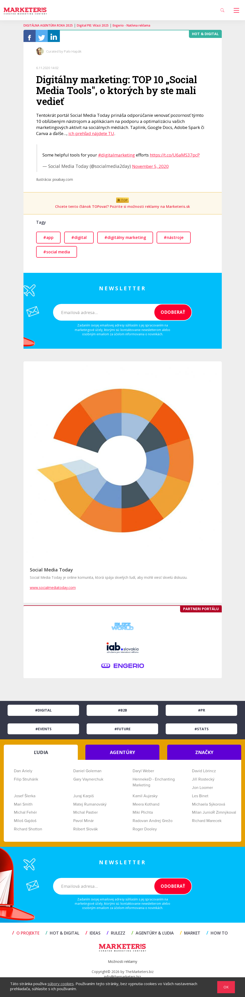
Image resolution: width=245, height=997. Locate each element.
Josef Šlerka (24, 798)
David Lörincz (204, 773)
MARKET (190, 935)
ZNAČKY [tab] (204, 755)
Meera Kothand (146, 806)
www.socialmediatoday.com (53, 590)
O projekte (25, 935)
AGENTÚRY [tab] (122, 755)
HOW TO (217, 935)
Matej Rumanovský (90, 806)
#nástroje (174, 240)
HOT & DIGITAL (62, 935)
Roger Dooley (145, 831)
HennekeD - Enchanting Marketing (154, 784)
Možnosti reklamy (122, 964)
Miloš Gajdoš (25, 823)
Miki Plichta (143, 814)
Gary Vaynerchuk (88, 781)
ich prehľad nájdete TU (91, 136)
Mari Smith (23, 806)
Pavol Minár (83, 823)
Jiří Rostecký (203, 781)
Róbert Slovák (85, 831)
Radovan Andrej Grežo (153, 823)
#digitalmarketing (116, 157)
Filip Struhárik (26, 781)
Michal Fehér (25, 814)
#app (48, 240)
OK (226, 987)
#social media (56, 254)
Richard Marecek (207, 823)
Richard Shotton (28, 831)
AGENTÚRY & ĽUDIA (152, 935)
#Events (43, 731)
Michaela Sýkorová (208, 806)
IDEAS (93, 935)
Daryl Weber (143, 773)
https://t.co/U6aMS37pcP (175, 157)
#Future (122, 731)
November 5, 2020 (150, 169)
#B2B (122, 712)
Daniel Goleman (87, 773)
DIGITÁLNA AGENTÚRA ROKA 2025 (48, 25)
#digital (79, 240)
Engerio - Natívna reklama (131, 25)
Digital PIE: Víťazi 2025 (93, 25)
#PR (201, 712)
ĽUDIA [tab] (41, 755)
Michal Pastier (85, 814)
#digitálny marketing (125, 240)
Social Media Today (51, 572)
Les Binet (200, 798)
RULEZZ (116, 935)
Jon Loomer (202, 790)
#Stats (201, 731)
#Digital (43, 712)
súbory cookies (60, 983)
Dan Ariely (23, 773)
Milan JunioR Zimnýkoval (214, 814)
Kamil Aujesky (145, 798)
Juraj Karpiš (83, 798)
